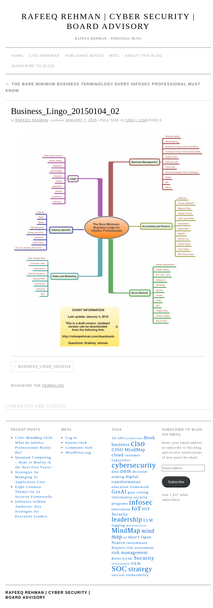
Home (17, 55)
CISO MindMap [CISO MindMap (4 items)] (128, 449)
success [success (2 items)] (118, 575)
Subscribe (176, 482)
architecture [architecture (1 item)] (134, 438)
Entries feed (76, 443)
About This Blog (143, 55)
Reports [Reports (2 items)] (118, 548)
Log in (71, 438)
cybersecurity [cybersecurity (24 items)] (134, 465)
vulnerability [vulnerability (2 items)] (137, 575)
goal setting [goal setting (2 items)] (138, 492)
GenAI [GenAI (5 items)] (119, 492)
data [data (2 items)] (115, 471)
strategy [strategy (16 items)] (140, 569)
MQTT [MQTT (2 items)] (134, 537)
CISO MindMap (44, 55)
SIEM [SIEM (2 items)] (136, 563)
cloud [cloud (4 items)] (117, 454)
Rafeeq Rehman (31, 120)
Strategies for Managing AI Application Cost (30, 477)
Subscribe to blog (32, 66)
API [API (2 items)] (120, 438)
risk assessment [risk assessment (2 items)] (140, 548)
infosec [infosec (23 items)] (141, 502)
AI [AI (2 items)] (114, 438)
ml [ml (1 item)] (125, 537)
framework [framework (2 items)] (139, 487)
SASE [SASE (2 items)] (127, 558)
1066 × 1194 (136, 120)
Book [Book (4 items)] (149, 437)
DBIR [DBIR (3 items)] (125, 471)
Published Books (84, 55)
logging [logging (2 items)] (118, 525)
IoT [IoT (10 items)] (136, 508)
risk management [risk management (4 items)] (130, 552)
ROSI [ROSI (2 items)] (116, 558)
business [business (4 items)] (121, 444)
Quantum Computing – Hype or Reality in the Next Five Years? (33, 462)
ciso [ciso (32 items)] (138, 443)
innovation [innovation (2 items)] (121, 509)
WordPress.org (78, 452)
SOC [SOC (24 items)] (119, 569)
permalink (53, 386)
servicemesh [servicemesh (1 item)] (121, 563)
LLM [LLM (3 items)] (148, 520)
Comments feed (78, 447)
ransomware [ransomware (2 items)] (136, 543)
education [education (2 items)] (120, 487)
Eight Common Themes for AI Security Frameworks (33, 492)
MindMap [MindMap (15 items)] (126, 530)
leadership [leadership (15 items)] (127, 519)
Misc (114, 55)
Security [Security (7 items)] (144, 558)
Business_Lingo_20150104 (45, 367)
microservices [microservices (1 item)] (136, 525)
